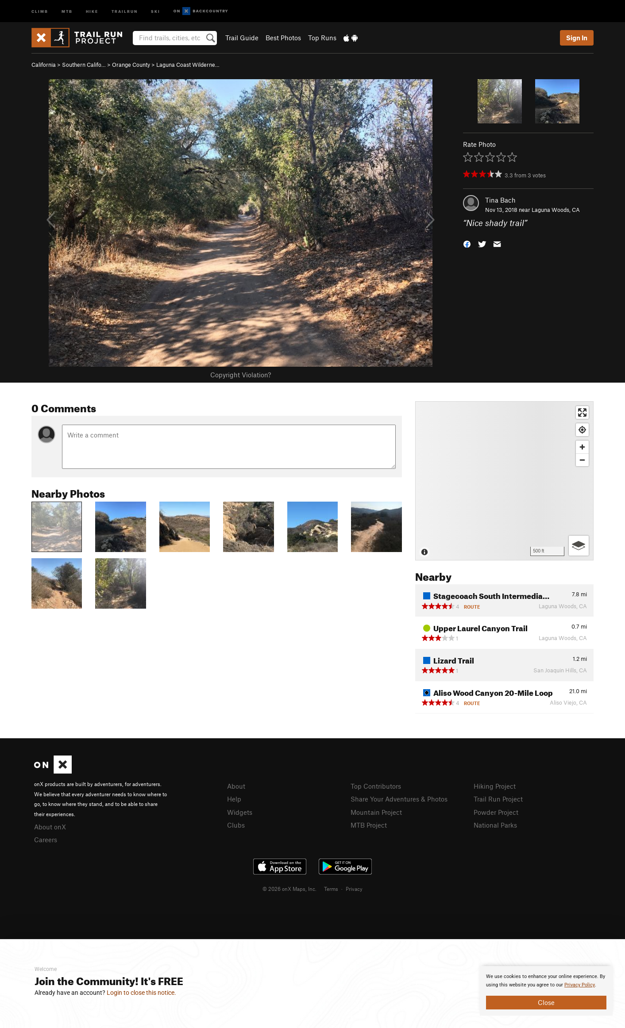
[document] (546, 990)
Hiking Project (495, 786)
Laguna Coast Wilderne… (188, 64)
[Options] (579, 546)
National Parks (495, 825)
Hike (92, 11)
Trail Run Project (498, 799)
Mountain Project (376, 812)
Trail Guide (241, 38)
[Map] (504, 481)
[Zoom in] (582, 447)
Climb (39, 11)
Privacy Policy (579, 985)
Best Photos (283, 38)
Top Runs (322, 38)
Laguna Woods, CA (556, 209)
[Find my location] (582, 429)
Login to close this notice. (141, 992)
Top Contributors (376, 786)
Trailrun (125, 11)
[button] (467, 243)
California (43, 64)
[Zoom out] (582, 459)
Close (546, 1002)
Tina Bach (500, 200)
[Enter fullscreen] (582, 412)
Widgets (239, 812)
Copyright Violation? (240, 375)
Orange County (131, 64)
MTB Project (369, 825)
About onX (50, 827)
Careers (45, 840)
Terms (331, 889)
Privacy (354, 889)
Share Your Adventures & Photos (399, 799)
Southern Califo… (84, 64)
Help (234, 799)
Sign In (576, 38)
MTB (67, 11)
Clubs (236, 825)
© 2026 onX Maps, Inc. (289, 889)
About (236, 786)
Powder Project (496, 812)
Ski (155, 11)
